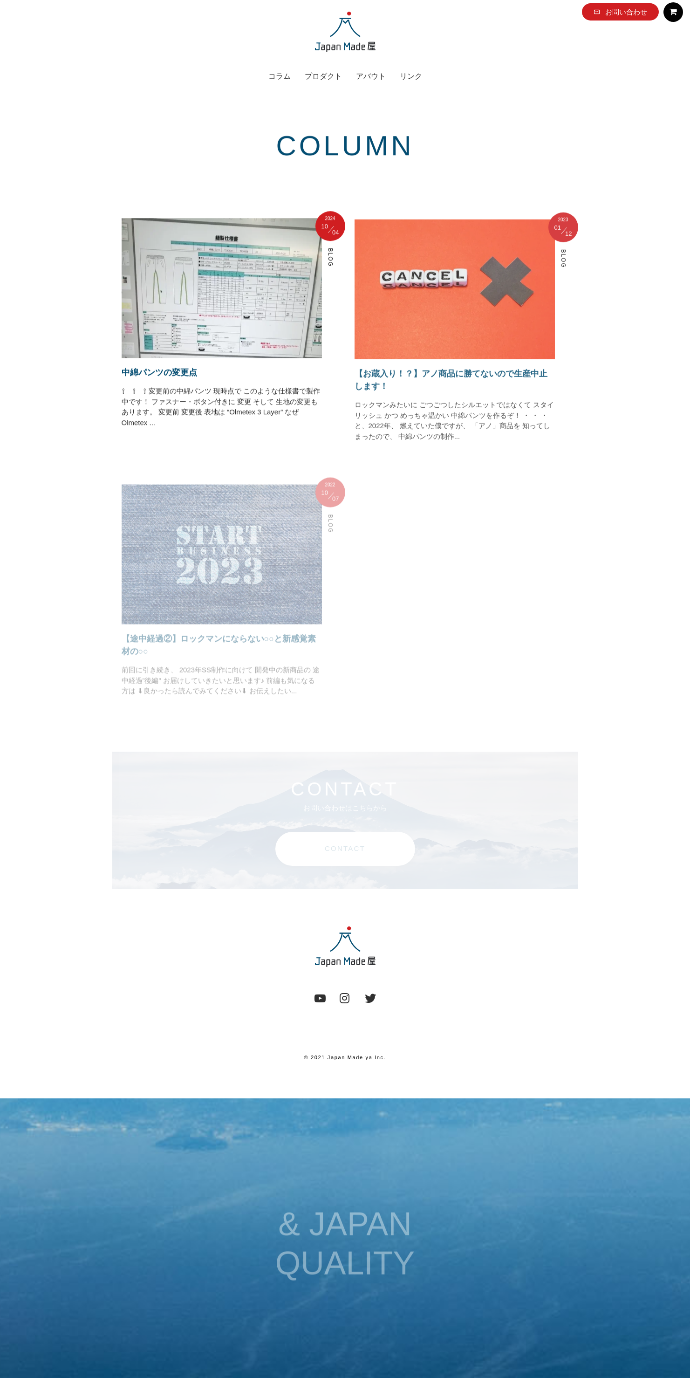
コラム (279, 76)
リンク (411, 76)
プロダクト (323, 76)
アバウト (371, 76)
